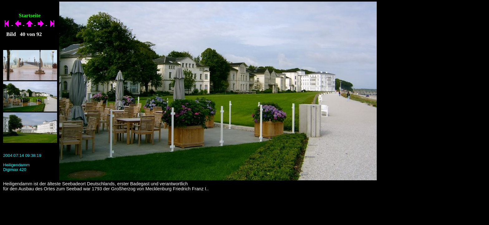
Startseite (30, 15)
